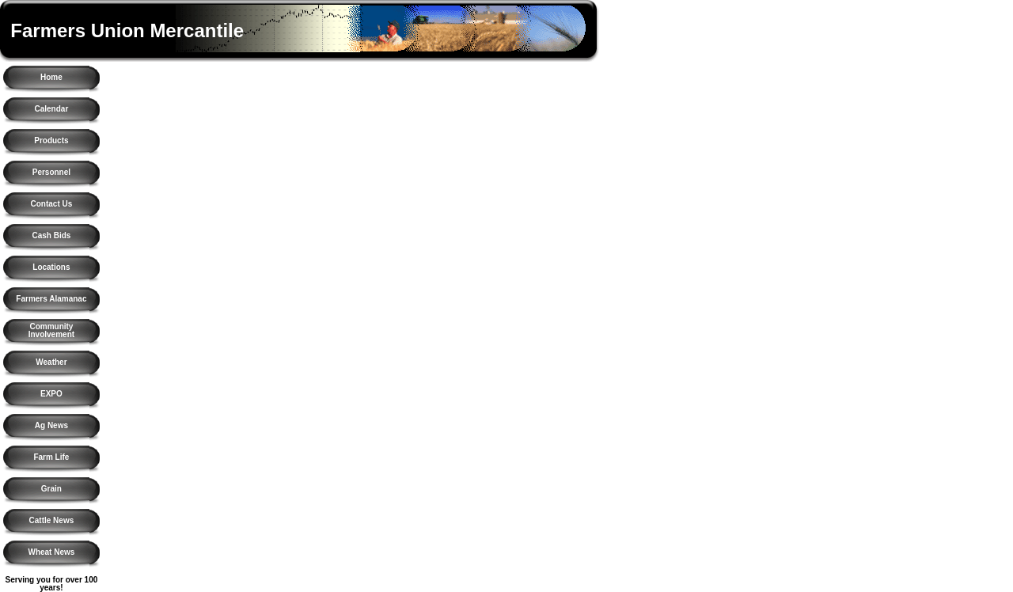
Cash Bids (51, 235)
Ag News (51, 425)
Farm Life (51, 457)
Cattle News (51, 520)
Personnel (51, 172)
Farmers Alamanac (51, 298)
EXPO (51, 393)
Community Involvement (51, 330)
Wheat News (51, 552)
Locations (51, 267)
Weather (51, 362)
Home (51, 77)
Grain (51, 488)
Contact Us (52, 203)
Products (51, 140)
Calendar (52, 108)
